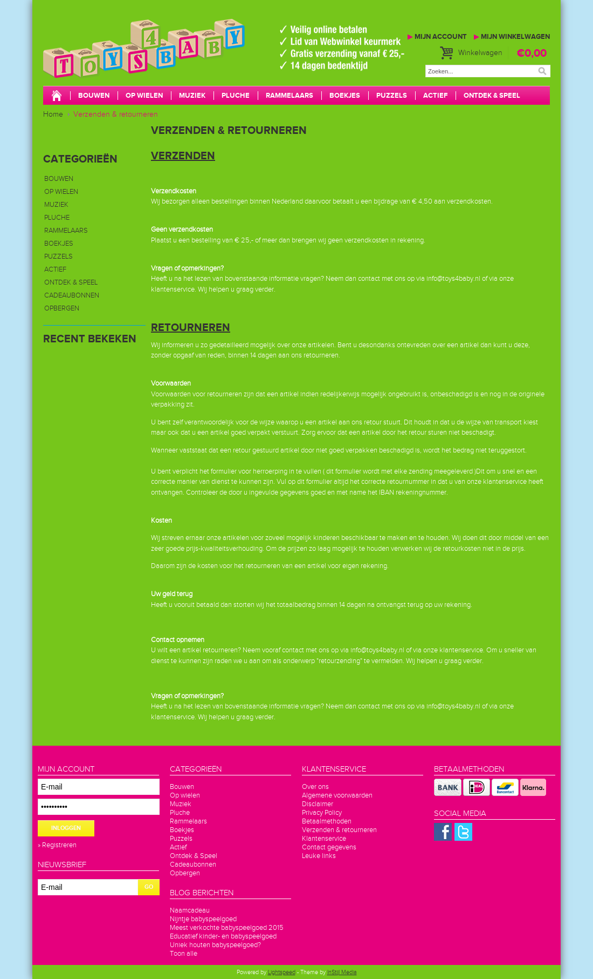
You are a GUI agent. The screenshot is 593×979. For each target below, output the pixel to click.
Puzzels (391, 95)
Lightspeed (281, 972)
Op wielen (144, 95)
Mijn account (437, 36)
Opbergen (61, 308)
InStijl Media (342, 972)
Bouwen (93, 95)
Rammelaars (289, 95)
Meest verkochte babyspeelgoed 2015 (227, 927)
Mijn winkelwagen (512, 36)
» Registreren (57, 845)
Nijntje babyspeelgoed (203, 919)
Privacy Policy (322, 812)
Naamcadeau (190, 910)
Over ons (315, 786)
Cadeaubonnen (71, 295)
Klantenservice (324, 838)
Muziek (192, 95)
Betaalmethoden (326, 821)
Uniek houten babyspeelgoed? (215, 945)
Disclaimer (317, 804)
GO (148, 886)
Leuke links (319, 856)
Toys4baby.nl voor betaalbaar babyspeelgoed (205, 59)
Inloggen (66, 828)
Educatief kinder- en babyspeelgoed (223, 936)
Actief (435, 95)
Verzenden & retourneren (115, 114)
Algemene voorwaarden (337, 795)
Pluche (236, 95)
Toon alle (183, 953)
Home (53, 114)
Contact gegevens (329, 847)
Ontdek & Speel (492, 95)
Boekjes (344, 95)
